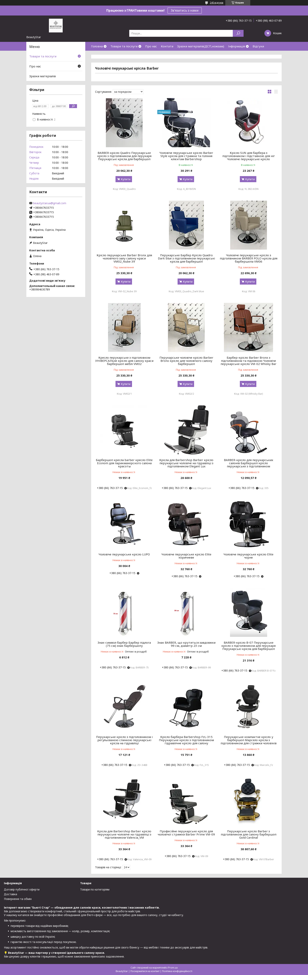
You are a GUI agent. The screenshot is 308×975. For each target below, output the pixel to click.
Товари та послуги (124, 46)
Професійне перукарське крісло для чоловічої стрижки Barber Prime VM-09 (186, 833)
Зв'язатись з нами (185, 10)
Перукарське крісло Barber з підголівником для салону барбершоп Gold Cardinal (248, 834)
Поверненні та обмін (18, 899)
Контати (167, 46)
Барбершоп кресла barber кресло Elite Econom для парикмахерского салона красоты (124, 463)
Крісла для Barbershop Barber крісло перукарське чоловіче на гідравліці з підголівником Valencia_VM (124, 834)
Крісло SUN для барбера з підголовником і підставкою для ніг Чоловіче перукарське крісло (248, 156)
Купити (125, 179)
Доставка (10, 894)
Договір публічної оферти (21, 889)
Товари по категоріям (94, 889)
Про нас (151, 46)
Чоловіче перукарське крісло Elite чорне (248, 556)
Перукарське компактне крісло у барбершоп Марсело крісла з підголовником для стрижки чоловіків (249, 740)
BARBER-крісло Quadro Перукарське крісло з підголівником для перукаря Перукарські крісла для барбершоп (124, 156)
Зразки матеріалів (42, 76)
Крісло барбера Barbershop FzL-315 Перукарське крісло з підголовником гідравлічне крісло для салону (186, 740)
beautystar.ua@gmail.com (49, 203)
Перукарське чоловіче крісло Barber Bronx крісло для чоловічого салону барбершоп (186, 360)
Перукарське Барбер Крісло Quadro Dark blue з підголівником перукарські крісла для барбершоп (186, 258)
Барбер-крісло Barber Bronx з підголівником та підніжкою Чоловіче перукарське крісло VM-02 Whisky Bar (248, 360)
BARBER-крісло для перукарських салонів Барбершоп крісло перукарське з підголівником (248, 463)
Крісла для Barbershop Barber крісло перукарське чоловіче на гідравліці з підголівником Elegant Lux (186, 463)
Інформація (236, 46)
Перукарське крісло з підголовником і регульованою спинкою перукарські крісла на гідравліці (124, 740)
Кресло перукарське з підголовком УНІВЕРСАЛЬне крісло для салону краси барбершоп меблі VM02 (124, 360)
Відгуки (258, 46)
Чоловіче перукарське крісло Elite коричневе (186, 556)
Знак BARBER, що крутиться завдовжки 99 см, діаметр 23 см (186, 644)
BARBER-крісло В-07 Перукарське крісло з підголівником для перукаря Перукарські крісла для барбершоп (248, 645)
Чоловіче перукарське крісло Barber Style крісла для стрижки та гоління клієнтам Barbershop (186, 156)
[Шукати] (238, 33)
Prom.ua (173, 967)
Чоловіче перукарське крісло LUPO (124, 554)
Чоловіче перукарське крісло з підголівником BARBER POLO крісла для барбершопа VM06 (248, 258)
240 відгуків (216, 2)
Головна (97, 46)
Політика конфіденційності (177, 971)
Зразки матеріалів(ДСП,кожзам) (200, 46)
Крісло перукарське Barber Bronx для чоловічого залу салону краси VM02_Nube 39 (124, 258)
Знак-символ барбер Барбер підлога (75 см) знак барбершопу (124, 644)
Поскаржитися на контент (145, 971)
